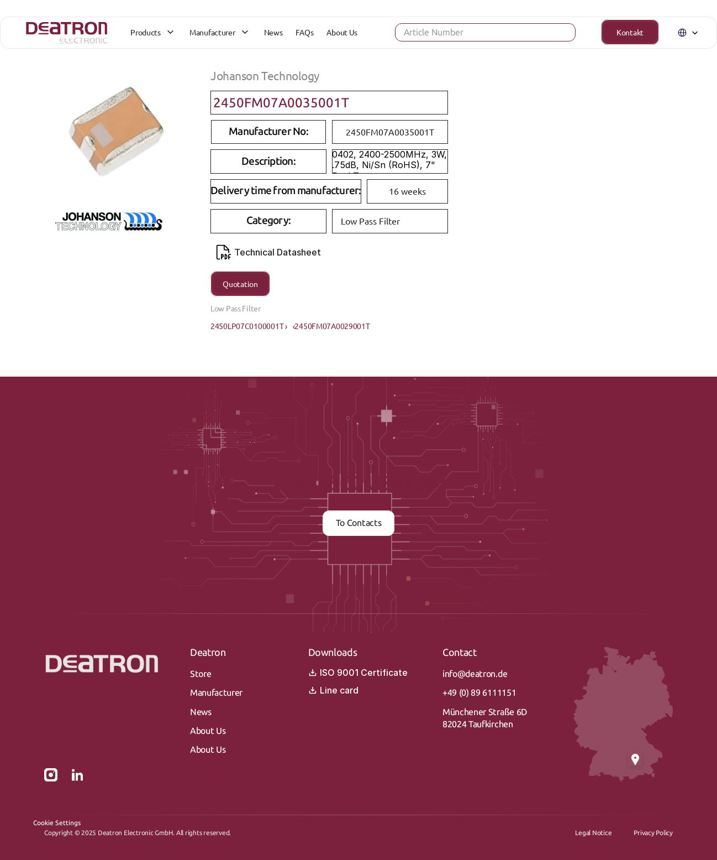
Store (200, 674)
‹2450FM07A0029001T (331, 326)
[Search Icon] (468, 36)
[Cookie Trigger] (57, 823)
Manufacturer (216, 692)
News (201, 712)
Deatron (207, 653)
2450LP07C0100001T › (248, 326)
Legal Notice (593, 833)
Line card (333, 690)
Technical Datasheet (268, 252)
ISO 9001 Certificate (358, 672)
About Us (207, 731)
